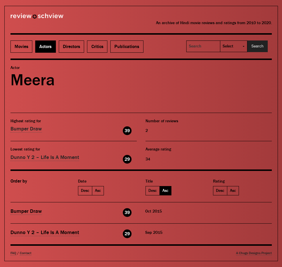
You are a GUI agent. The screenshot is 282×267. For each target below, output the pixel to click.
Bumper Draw (26, 128)
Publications (126, 46)
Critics (97, 46)
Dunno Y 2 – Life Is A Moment (44, 157)
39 (127, 131)
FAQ (13, 253)
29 (127, 159)
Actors (45, 46)
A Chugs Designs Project (254, 253)
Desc (85, 190)
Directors (71, 46)
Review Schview (27, 18)
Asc (98, 190)
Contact (25, 253)
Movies (21, 46)
